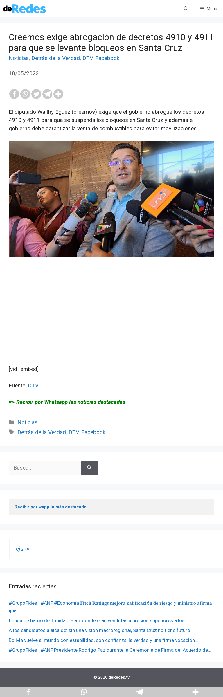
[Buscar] (89, 468)
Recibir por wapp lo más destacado (51, 507)
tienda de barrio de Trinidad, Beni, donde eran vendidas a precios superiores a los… (98, 620)
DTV (87, 58)
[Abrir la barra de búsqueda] (186, 8)
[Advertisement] (111, 324)
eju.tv (23, 548)
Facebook (107, 58)
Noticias (19, 58)
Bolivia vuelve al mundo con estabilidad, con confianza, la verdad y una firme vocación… (103, 640)
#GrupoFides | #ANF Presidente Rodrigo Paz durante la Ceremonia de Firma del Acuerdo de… (110, 650)
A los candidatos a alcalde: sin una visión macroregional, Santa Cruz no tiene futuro (99, 630)
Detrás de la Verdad (55, 58)
